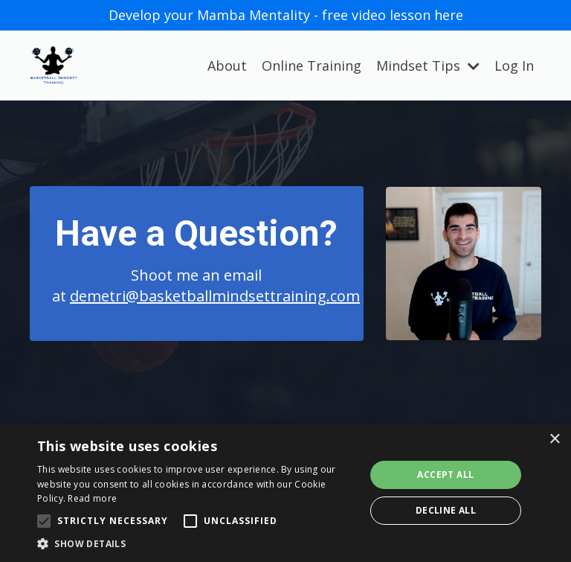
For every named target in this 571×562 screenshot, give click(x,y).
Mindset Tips (428, 65)
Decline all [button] (446, 510)
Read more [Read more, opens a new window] (92, 498)
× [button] (554, 439)
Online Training (311, 65)
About (227, 65)
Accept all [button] (445, 474)
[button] (196, 543)
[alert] (285, 493)
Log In (514, 65)
